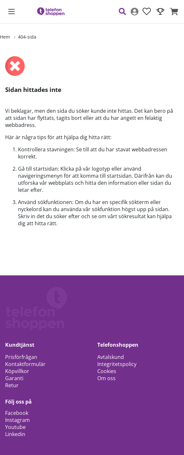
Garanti (14, 378)
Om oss (106, 378)
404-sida (27, 37)
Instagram (17, 420)
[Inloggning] (134, 11)
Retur (12, 385)
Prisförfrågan (21, 357)
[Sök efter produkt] (122, 11)
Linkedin (15, 434)
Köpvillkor (17, 371)
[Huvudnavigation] (11, 11)
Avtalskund (110, 357)
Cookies (106, 371)
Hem (5, 37)
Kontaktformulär (25, 364)
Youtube (15, 427)
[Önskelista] (147, 11)
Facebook (16, 412)
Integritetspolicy (116, 364)
